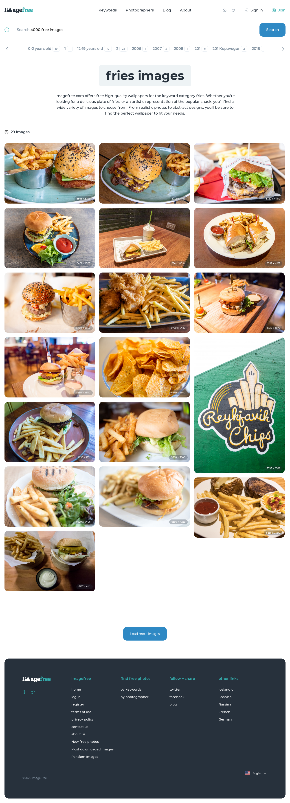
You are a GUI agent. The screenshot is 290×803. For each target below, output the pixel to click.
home (76, 690)
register (77, 704)
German (225, 719)
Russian (225, 704)
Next (283, 48)
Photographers (140, 10)
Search (272, 30)
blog (173, 704)
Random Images (84, 757)
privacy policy (82, 719)
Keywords (108, 10)
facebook (177, 697)
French (224, 712)
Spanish (225, 697)
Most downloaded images (92, 749)
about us (78, 734)
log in (76, 697)
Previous (7, 48)
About (185, 10)
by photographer (135, 697)
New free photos (85, 742)
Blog (167, 10)
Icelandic (226, 690)
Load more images (145, 634)
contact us (79, 727)
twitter (175, 690)
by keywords (131, 690)
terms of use (81, 712)
